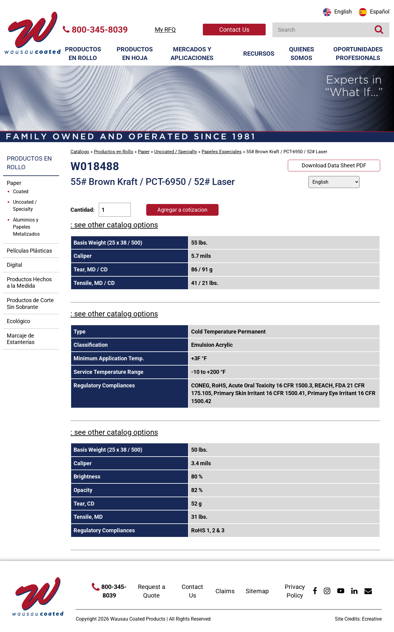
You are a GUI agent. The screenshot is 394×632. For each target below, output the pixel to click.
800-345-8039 (95, 30)
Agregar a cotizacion (182, 209)
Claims (225, 591)
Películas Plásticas (29, 250)
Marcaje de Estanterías (20, 339)
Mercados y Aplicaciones (192, 54)
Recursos (258, 53)
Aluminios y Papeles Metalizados (26, 227)
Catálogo (79, 151)
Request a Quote (151, 591)
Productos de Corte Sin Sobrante (30, 303)
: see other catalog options (114, 225)
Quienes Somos (301, 54)
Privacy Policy (295, 591)
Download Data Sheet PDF (334, 165)
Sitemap (257, 591)
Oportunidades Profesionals (358, 54)
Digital (14, 265)
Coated (20, 191)
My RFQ (165, 29)
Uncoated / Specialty (175, 151)
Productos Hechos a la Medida (29, 282)
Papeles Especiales (222, 151)
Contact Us (234, 29)
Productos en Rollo (83, 54)
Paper (144, 151)
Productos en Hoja (135, 54)
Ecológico (18, 321)
